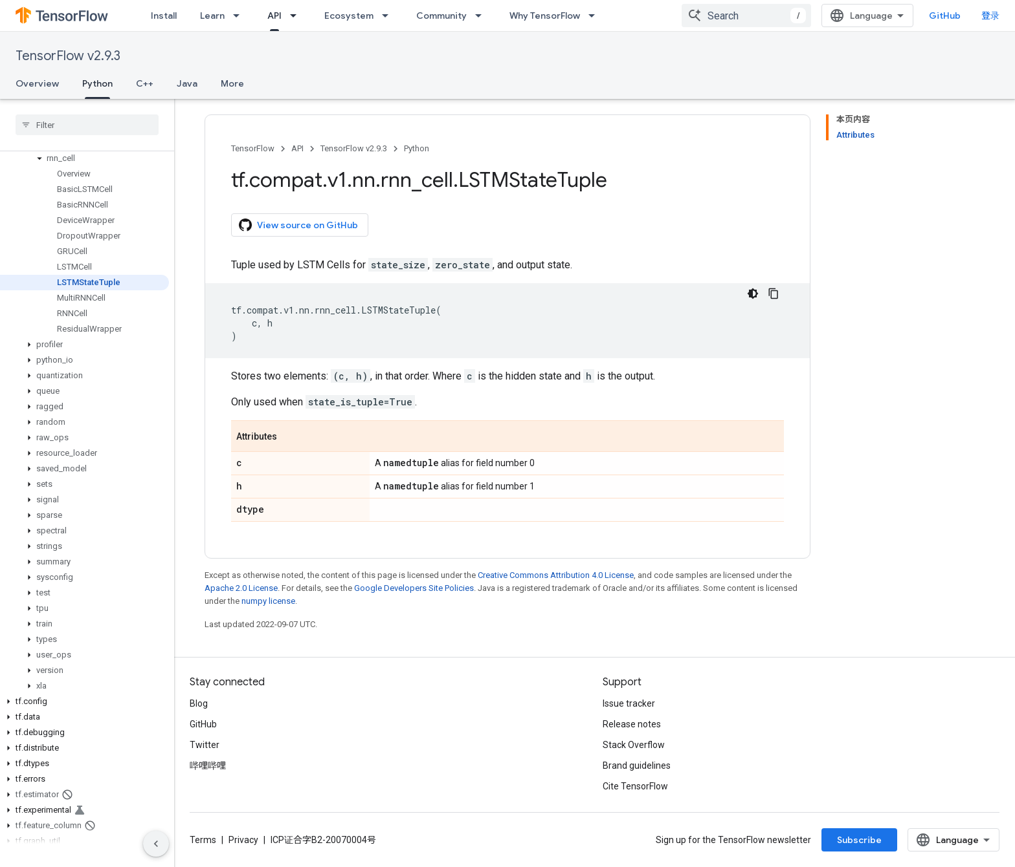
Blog (199, 703)
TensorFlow (252, 148)
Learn (212, 15)
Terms (203, 840)
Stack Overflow (634, 745)
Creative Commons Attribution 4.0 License (556, 575)
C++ (144, 83)
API (297, 148)
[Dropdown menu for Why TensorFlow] (595, 15)
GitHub (945, 15)
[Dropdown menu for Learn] (240, 15)
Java (187, 83)
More (232, 83)
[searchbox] (87, 124)
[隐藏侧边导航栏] (156, 844)
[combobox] (746, 15)
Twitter (204, 745)
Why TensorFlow (544, 15)
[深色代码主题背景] (752, 293)
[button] (84, 158)
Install (164, 15)
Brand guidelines (637, 765)
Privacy (243, 840)
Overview (37, 83)
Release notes (632, 724)
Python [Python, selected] (97, 83)
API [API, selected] (274, 15)
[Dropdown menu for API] (297, 15)
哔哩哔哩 (208, 765)
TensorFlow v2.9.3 (68, 56)
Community (441, 15)
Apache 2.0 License (241, 588)
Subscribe (859, 840)
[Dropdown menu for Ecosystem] (389, 15)
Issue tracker (629, 703)
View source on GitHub (298, 225)
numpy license (268, 601)
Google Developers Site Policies (414, 588)
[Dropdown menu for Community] (482, 15)
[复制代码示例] (773, 293)
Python (416, 148)
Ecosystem (349, 15)
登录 (990, 15)
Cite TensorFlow (635, 786)
